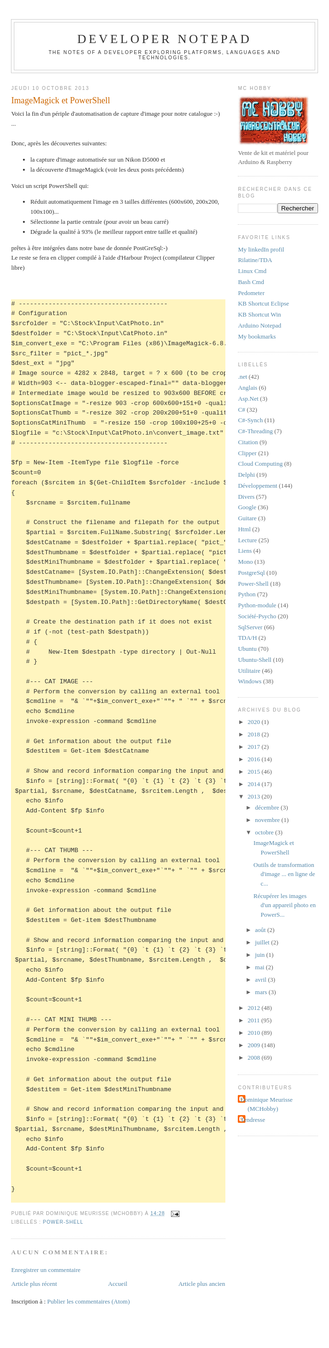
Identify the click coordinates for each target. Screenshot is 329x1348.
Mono (245, 561)
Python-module (257, 605)
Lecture (247, 540)
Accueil (117, 1283)
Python (246, 594)
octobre (265, 832)
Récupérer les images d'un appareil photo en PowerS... (285, 905)
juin (260, 954)
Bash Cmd (251, 281)
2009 (254, 1045)
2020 (254, 721)
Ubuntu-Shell (254, 659)
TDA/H (247, 637)
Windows (249, 681)
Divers (246, 496)
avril (261, 979)
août (261, 929)
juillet (263, 942)
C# (241, 409)
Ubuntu (247, 648)
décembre (268, 807)
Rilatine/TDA (255, 259)
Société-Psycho (257, 616)
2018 (254, 734)
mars (262, 992)
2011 (254, 1020)
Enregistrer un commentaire (45, 1269)
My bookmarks (257, 336)
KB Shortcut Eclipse (263, 303)
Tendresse (252, 1119)
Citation (248, 442)
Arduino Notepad (259, 325)
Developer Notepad (164, 39)
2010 (254, 1032)
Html (244, 529)
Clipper (247, 453)
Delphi (246, 474)
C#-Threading (255, 431)
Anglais (247, 387)
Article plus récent (34, 1283)
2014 (254, 784)
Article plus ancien (201, 1283)
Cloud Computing (260, 463)
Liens (245, 550)
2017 (254, 746)
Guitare (247, 518)
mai (260, 967)
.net (242, 376)
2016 (254, 759)
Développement (257, 485)
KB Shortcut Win (259, 314)
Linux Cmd (252, 270)
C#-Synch (250, 420)
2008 (254, 1057)
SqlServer (250, 627)
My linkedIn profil (261, 249)
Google (247, 507)
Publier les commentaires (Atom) (88, 1301)
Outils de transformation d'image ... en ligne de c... (284, 874)
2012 (254, 1007)
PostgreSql (251, 572)
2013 (254, 796)
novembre (268, 819)
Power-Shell (63, 1222)
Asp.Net (248, 398)
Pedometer (251, 292)
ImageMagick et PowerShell (60, 100)
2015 (254, 771)
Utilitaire (249, 670)
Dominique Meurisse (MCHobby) (266, 1104)
